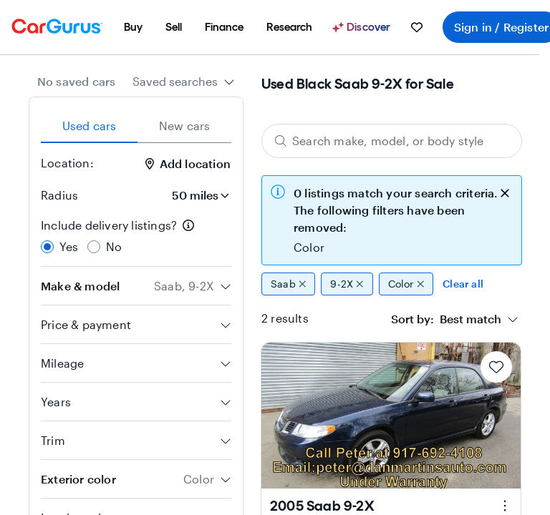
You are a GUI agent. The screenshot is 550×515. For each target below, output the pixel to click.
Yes (69, 246)
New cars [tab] (185, 125)
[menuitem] (133, 27)
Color (406, 284)
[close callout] (505, 192)
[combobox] (184, 81)
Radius (59, 195)
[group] (392, 284)
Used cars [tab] (89, 125)
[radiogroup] (136, 236)
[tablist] (136, 126)
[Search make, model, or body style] (391, 141)
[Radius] (196, 195)
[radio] (47, 246)
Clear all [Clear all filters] (463, 284)
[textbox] (446, 319)
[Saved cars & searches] (416, 27)
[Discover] (363, 27)
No (114, 246)
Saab (288, 284)
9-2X (346, 284)
